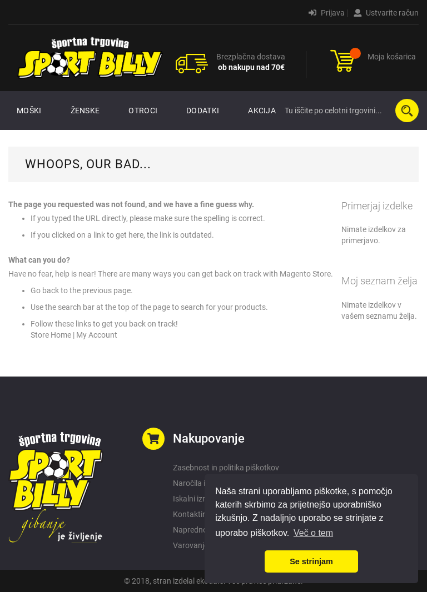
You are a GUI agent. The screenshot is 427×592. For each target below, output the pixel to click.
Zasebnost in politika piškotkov (226, 467)
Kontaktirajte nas (202, 514)
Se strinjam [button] (311, 561)
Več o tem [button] (313, 533)
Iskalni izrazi (194, 498)
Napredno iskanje (203, 529)
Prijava (327, 12)
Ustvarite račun (386, 12)
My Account (96, 334)
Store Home (51, 334)
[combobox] (349, 110)
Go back (45, 290)
